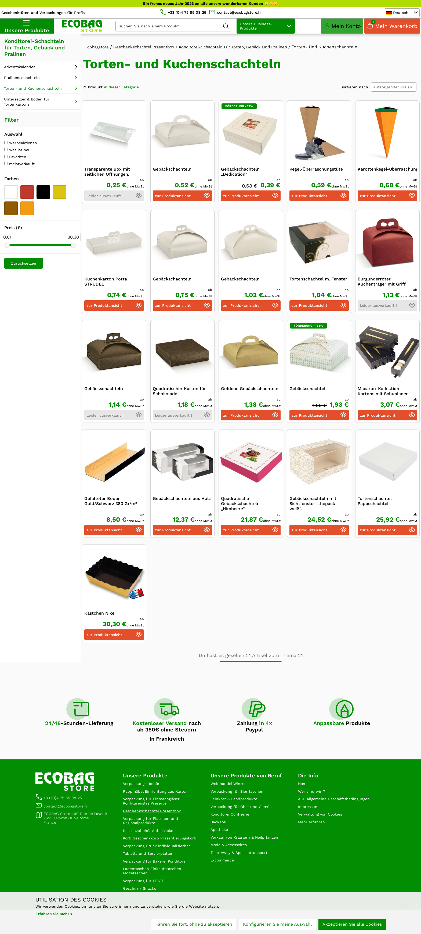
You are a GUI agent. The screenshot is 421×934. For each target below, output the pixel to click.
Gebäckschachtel (307, 395)
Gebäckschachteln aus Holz (182, 504)
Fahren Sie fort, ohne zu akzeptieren (193, 925)
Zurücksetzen (23, 270)
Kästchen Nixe (99, 619)
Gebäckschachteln (172, 175)
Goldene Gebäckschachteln (249, 395)
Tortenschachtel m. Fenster (318, 285)
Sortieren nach (354, 93)
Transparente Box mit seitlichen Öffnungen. (107, 178)
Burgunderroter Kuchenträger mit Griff (382, 288)
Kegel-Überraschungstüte (316, 175)
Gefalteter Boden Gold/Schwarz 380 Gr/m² (110, 507)
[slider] (7, 251)
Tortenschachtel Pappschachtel (375, 507)
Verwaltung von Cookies (323, 829)
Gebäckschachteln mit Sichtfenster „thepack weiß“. (312, 510)
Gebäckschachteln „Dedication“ (240, 178)
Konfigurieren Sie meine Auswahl (277, 925)
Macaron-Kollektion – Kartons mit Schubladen (383, 397)
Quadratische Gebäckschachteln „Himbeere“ (240, 510)
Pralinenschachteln (22, 84)
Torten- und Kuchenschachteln (33, 95)
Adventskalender (19, 73)
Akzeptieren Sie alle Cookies (352, 925)
